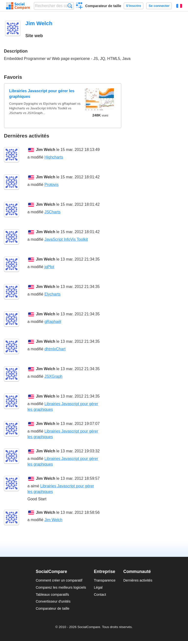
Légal (98, 587)
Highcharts (53, 157)
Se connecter (159, 6)
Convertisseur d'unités (53, 601)
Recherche (70, 5)
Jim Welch (45, 150)
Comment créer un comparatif (59, 580)
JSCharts (52, 212)
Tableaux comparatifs (52, 594)
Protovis (51, 185)
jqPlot (49, 267)
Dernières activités (137, 580)
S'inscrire (133, 6)
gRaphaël (52, 322)
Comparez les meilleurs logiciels (61, 587)
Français (179, 6)
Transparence (104, 580)
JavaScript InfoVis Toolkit (66, 239)
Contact (100, 594)
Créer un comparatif (79, 6)
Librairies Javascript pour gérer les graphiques (41, 93)
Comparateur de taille (103, 6)
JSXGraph (53, 376)
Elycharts (52, 294)
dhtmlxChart (54, 349)
